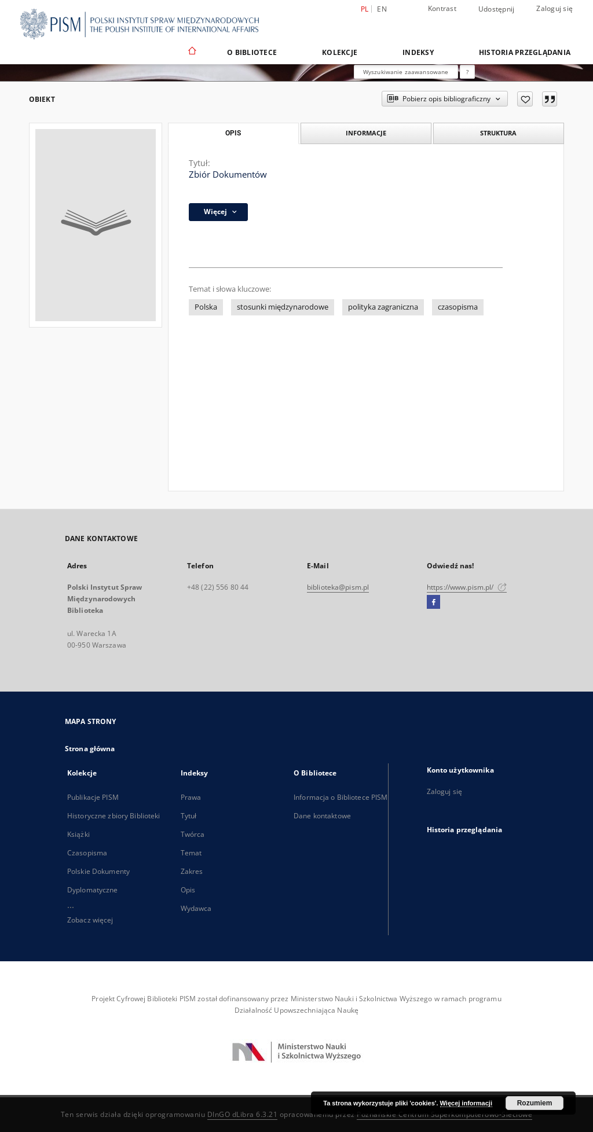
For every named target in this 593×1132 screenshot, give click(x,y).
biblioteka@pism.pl (338, 587)
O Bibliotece (252, 52)
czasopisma (458, 307)
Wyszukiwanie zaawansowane (406, 72)
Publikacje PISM (93, 797)
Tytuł (189, 816)
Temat (191, 853)
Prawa (191, 797)
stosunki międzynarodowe (282, 307)
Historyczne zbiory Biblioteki (113, 816)
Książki (78, 834)
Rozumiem (534, 1103)
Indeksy (418, 52)
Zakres (192, 871)
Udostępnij (496, 9)
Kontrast (442, 8)
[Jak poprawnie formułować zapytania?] (467, 72)
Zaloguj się (554, 8)
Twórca (193, 834)
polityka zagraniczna (383, 307)
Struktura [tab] (498, 132)
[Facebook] (433, 602)
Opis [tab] (233, 133)
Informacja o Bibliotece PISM (340, 797)
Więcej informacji (466, 1103)
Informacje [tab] (366, 132)
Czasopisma (87, 853)
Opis (188, 890)
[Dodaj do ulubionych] (525, 98)
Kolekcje (339, 52)
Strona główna (90, 749)
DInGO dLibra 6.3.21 (242, 1114)
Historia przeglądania (524, 52)
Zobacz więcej (90, 920)
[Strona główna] (191, 52)
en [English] (382, 9)
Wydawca (196, 908)
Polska (206, 307)
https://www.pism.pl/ (467, 587)
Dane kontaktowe (322, 816)
